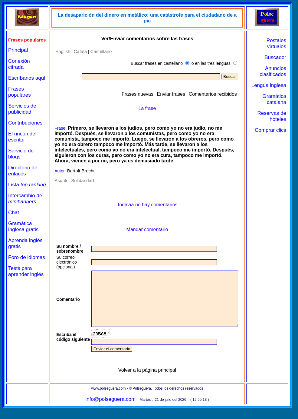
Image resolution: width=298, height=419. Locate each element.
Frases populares (19, 103)
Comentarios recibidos (221, 93)
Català (77, 51)
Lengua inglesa (277, 88)
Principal (18, 55)
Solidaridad (79, 180)
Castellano (98, 51)
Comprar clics (276, 139)
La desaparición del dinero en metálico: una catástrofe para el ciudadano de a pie (150, 15)
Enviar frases (179, 93)
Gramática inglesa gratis (23, 244)
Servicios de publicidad (22, 120)
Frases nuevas (146, 93)
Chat (13, 230)
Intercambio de (25, 216)
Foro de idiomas (17, 278)
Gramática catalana (274, 105)
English (60, 51)
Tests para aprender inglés (26, 295)
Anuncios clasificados (273, 71)
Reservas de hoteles (271, 122)
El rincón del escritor (22, 148)
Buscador (275, 57)
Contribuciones (25, 134)
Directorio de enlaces (22, 182)
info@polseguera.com (113, 410)
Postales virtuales (276, 43)
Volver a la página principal (150, 381)
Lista (18, 199)
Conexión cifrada (19, 69)
